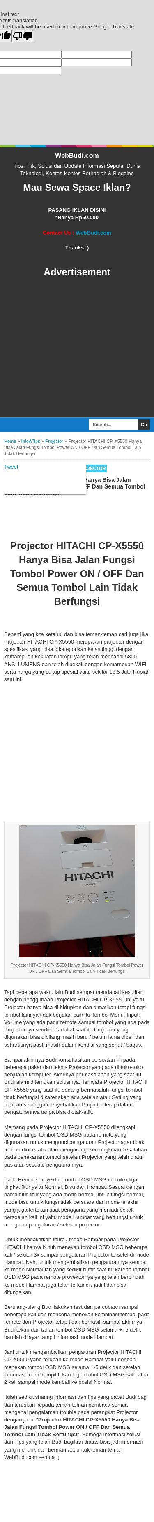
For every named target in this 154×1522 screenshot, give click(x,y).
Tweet (11, 322)
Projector (92, 323)
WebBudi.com (77, 10)
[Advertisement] (77, 203)
